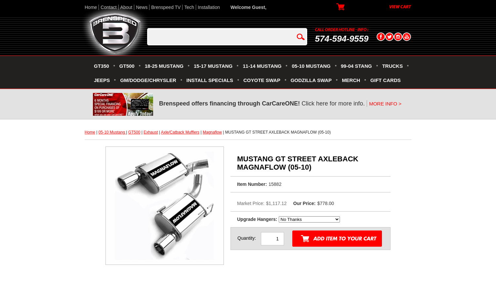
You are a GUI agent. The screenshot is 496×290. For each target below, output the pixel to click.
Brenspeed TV (166, 7)
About (126, 7)
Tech (189, 7)
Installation (209, 7)
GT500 (134, 132)
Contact (108, 7)
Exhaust (151, 132)
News (141, 7)
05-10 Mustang (112, 132)
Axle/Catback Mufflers (180, 132)
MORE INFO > (385, 103)
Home (91, 7)
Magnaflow (212, 132)
